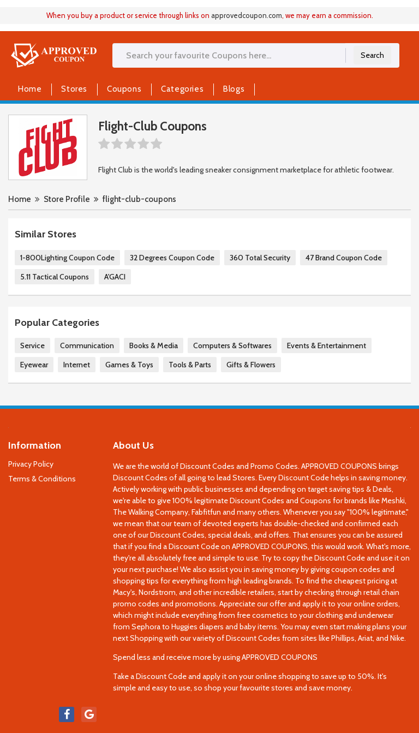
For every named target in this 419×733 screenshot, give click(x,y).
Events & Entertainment (326, 345)
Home (29, 89)
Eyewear (34, 365)
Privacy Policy (30, 464)
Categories (182, 89)
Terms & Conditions (42, 479)
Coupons (124, 89)
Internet (76, 365)
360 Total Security (260, 258)
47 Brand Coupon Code (344, 258)
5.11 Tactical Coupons (54, 277)
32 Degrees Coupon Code (172, 258)
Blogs (233, 89)
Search (372, 55)
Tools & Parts (190, 365)
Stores (74, 89)
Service (32, 345)
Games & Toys (129, 365)
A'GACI (114, 277)
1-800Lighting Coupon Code (67, 258)
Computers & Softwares (232, 345)
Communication (87, 345)
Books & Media (153, 345)
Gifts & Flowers (251, 365)
